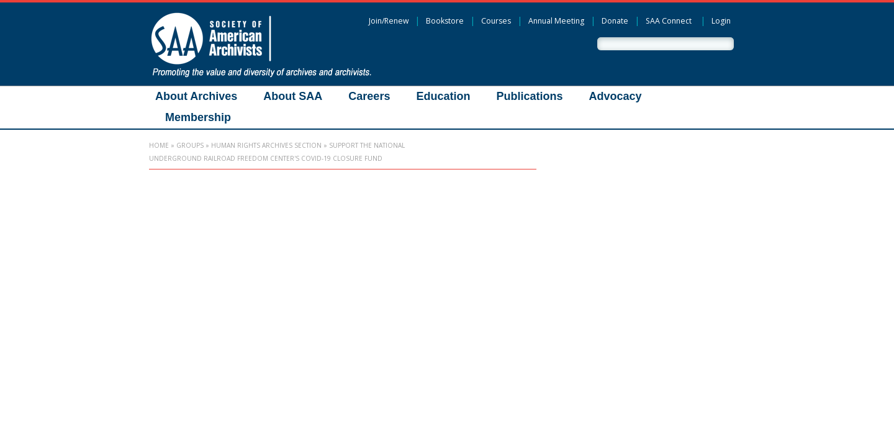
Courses (496, 21)
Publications (529, 96)
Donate (615, 21)
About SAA (292, 96)
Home (159, 145)
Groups (190, 145)
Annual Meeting (556, 21)
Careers (369, 96)
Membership (198, 117)
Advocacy (615, 96)
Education (443, 96)
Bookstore (445, 21)
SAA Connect (669, 21)
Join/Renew (389, 21)
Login (721, 21)
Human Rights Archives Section (266, 145)
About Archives (196, 96)
